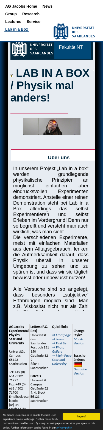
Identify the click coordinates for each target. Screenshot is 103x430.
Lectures (13, 21)
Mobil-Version (79, 341)
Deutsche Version (80, 368)
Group (11, 14)
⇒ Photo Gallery (58, 349)
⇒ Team (57, 339)
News (48, 6)
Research (31, 14)
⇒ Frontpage (61, 335)
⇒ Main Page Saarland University (61, 359)
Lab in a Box (16, 29)
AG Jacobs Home (21, 6)
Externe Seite (51, 174)
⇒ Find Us (59, 343)
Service (33, 21)
